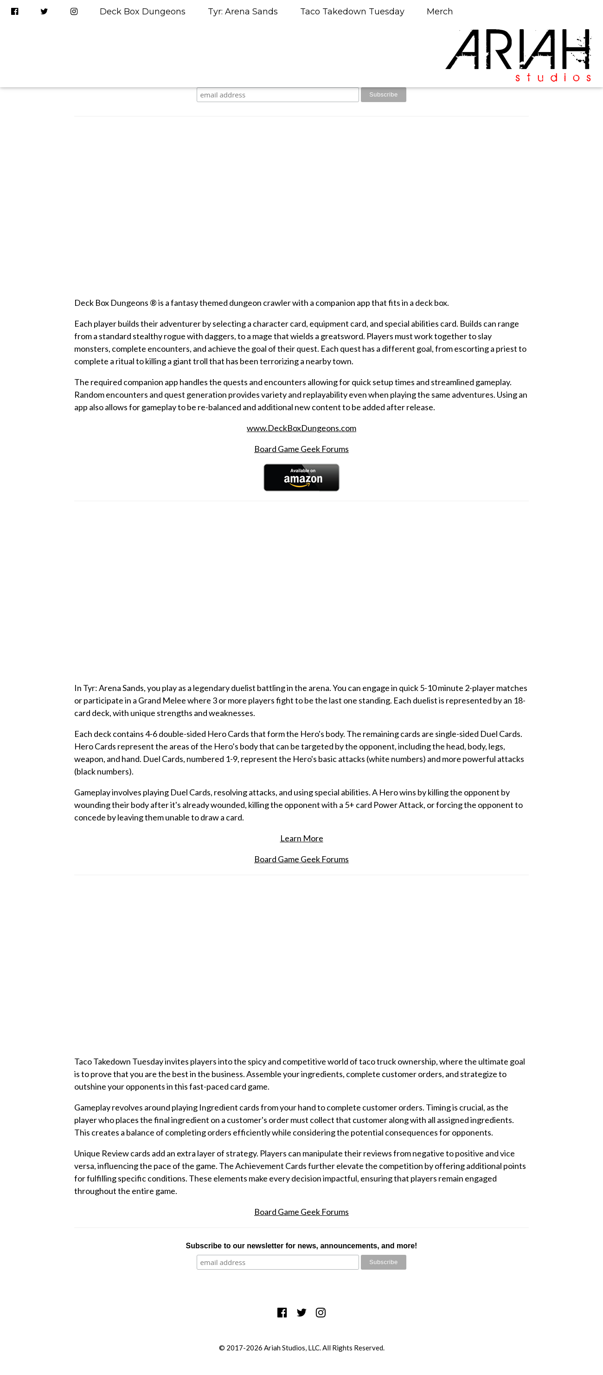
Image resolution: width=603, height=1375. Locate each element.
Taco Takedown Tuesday (352, 11)
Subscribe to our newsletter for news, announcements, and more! (301, 1246)
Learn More (301, 838)
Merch (440, 11)
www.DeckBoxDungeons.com (301, 428)
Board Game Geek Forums (301, 449)
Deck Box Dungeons (143, 11)
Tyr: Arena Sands (243, 11)
